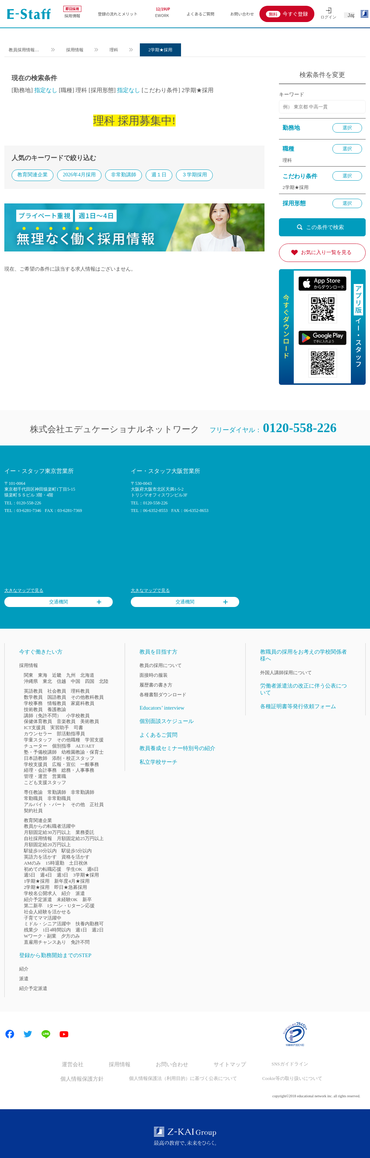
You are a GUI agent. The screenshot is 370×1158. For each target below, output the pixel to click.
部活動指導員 (71, 733)
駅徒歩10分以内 (40, 850)
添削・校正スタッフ (73, 758)
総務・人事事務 (77, 770)
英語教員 (33, 691)
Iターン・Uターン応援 (71, 905)
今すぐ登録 (295, 13)
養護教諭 (56, 709)
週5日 (29, 875)
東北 (47, 681)
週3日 (62, 875)
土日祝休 (78, 863)
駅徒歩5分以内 (76, 850)
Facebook (9, 1034)
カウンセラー (38, 733)
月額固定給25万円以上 (80, 838)
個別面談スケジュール (166, 721)
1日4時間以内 (57, 930)
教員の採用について (160, 665)
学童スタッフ (38, 739)
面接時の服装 (153, 675)
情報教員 (56, 703)
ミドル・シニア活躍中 (47, 923)
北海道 (87, 675)
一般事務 (89, 764)
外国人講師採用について (286, 672)
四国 (89, 681)
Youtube (64, 1034)
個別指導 (61, 746)
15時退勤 (55, 863)
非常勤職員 (59, 798)
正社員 (97, 804)
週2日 (97, 930)
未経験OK (67, 899)
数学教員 (33, 697)
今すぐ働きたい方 (41, 652)
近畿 (56, 675)
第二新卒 (33, 905)
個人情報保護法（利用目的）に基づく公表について (181, 1077)
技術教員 (33, 709)
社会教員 (56, 691)
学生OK (74, 869)
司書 (78, 727)
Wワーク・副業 (40, 936)
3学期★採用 (86, 875)
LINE (45, 1034)
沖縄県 (31, 681)
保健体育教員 (38, 721)
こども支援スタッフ (45, 782)
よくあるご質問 (200, 14)
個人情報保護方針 (88, 1077)
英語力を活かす (40, 857)
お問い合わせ (242, 14)
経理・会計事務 (40, 770)
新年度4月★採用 (71, 881)
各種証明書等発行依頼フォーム (298, 706)
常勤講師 (56, 792)
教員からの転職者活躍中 (50, 826)
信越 (61, 681)
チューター (35, 746)
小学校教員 (78, 715)
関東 (28, 675)
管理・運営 (35, 776)
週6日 (93, 869)
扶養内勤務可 (90, 923)
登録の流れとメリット (118, 14)
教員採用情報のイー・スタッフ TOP (26, 50)
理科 (118, 49)
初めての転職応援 (42, 869)
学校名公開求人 (40, 893)
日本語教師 (35, 758)
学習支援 (94, 739)
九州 (71, 675)
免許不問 (80, 942)
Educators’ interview (161, 708)
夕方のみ (70, 936)
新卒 (87, 899)
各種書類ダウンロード (162, 694)
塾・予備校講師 (40, 752)
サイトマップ (224, 1064)
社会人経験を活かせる (47, 911)
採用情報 (72, 12)
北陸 (103, 681)
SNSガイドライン (279, 1064)
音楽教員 (66, 721)
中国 (75, 681)
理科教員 (80, 691)
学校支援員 (35, 764)
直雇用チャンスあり (45, 942)
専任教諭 (33, 792)
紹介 (66, 893)
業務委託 (85, 832)
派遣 (80, 893)
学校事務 (33, 703)
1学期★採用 (37, 881)
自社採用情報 (38, 838)
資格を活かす (75, 857)
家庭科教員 (82, 703)
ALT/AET (85, 746)
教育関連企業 (32, 175)
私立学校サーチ (158, 762)
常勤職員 (33, 798)
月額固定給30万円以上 (47, 832)
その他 (78, 804)
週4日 (46, 875)
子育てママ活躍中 (42, 918)
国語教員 (56, 697)
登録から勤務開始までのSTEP (55, 955)
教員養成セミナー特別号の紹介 (177, 748)
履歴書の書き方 (155, 685)
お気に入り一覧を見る (326, 252)
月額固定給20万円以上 (47, 844)
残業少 (31, 930)
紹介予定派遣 (38, 899)
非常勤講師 (123, 175)
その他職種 (68, 739)
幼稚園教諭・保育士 (82, 752)
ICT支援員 (35, 727)
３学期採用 (194, 175)
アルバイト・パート (45, 804)
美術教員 (89, 721)
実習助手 (59, 727)
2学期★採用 (165, 49)
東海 (42, 675)
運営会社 (82, 1064)
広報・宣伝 (64, 764)
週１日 (159, 175)
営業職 (59, 776)
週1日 (81, 930)
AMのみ (32, 863)
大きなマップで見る (23, 590)
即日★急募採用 (70, 887)
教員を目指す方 (158, 652)
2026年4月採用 (79, 175)
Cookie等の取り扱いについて (284, 1077)
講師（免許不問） (42, 715)
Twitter (27, 1034)
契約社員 (33, 810)
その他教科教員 (87, 697)
